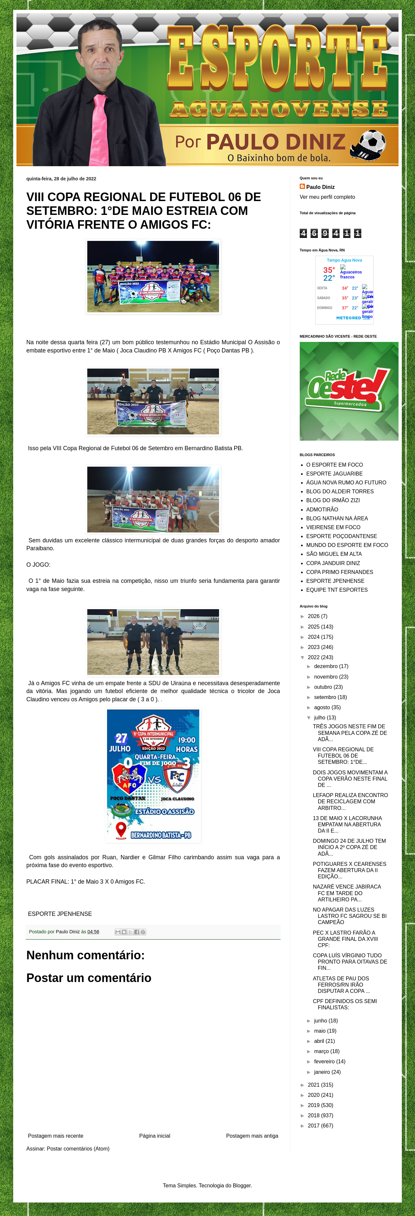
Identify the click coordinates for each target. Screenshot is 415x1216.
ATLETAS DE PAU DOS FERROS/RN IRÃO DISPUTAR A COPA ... (341, 985)
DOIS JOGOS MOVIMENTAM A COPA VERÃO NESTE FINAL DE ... (350, 779)
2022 (314, 657)
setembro (326, 697)
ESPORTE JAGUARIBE (334, 474)
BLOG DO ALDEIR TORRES (340, 491)
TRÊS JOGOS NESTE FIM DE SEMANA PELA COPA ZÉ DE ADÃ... (350, 733)
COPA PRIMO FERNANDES (339, 572)
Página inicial (154, 1136)
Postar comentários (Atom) (78, 1148)
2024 (314, 637)
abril (320, 1041)
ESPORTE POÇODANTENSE (341, 536)
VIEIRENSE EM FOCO (333, 527)
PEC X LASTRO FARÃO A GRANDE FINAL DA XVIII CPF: (345, 939)
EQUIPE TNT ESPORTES (337, 590)
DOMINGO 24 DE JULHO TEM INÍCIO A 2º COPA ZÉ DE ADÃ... (349, 847)
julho (320, 717)
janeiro (322, 1072)
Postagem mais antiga (252, 1136)
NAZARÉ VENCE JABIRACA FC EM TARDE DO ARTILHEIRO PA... (347, 893)
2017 (314, 1125)
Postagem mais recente (55, 1136)
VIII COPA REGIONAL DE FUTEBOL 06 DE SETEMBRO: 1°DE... (343, 756)
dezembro (326, 666)
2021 (314, 1085)
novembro (326, 677)
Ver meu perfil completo (327, 197)
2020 (314, 1095)
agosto (322, 707)
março (322, 1051)
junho (321, 1020)
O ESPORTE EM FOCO (334, 465)
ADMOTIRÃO (322, 509)
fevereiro (325, 1061)
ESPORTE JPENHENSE (335, 581)
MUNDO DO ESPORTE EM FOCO (347, 545)
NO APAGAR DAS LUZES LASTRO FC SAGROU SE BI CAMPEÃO (350, 916)
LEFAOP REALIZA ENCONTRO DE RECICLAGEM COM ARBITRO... (350, 801)
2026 (314, 616)
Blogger (242, 1185)
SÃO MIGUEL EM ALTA (334, 554)
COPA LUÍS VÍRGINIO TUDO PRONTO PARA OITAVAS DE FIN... (350, 962)
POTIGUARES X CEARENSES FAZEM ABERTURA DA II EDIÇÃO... (349, 870)
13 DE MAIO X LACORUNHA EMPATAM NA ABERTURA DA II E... (347, 824)
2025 (314, 627)
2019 (314, 1105)
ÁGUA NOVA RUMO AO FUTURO (346, 482)
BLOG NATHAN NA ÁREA (337, 518)
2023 (314, 647)
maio (320, 1031)
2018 (314, 1115)
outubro (324, 687)
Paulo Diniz (320, 187)
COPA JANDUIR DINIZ (333, 563)
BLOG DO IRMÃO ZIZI (333, 500)
